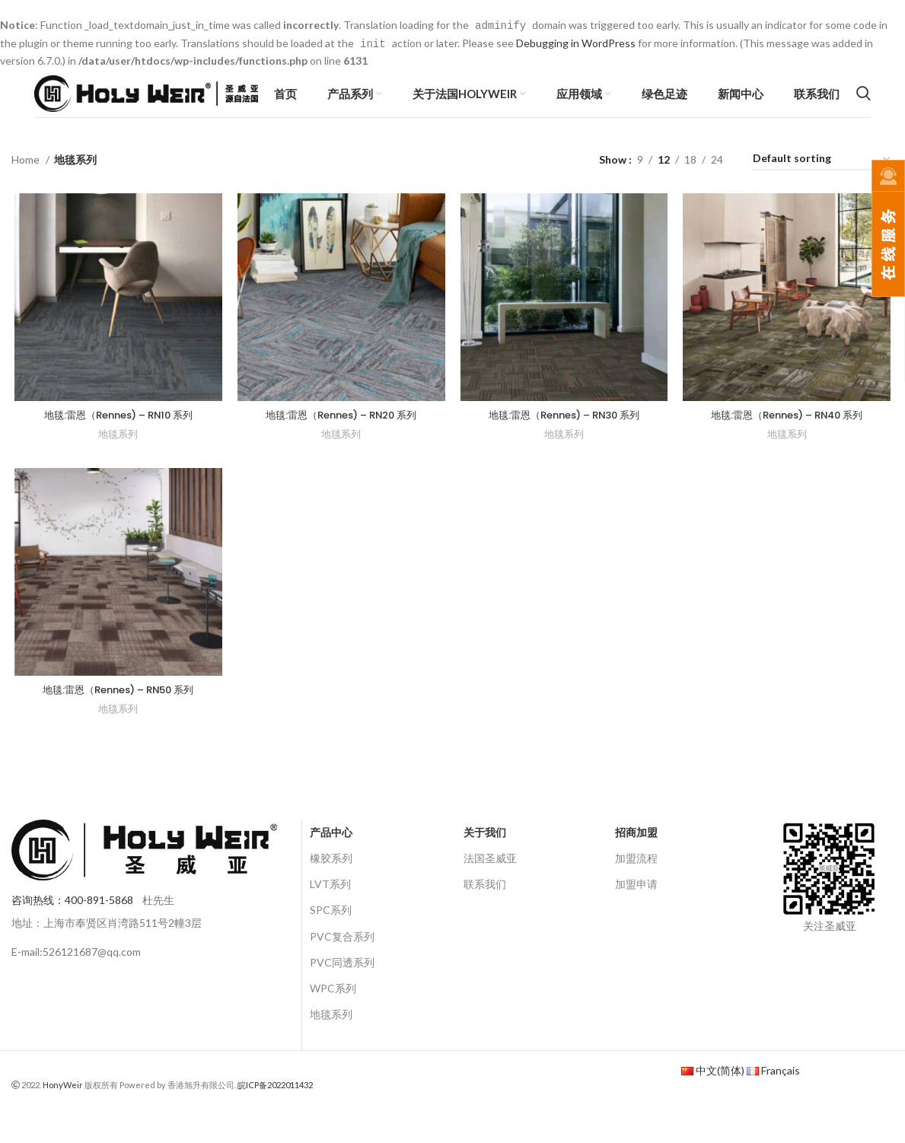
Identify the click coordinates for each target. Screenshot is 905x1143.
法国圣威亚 (490, 883)
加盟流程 (636, 883)
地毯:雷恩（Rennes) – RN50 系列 (116, 713)
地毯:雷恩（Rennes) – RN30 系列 (564, 435)
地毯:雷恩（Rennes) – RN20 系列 (340, 435)
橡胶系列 (331, 883)
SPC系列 (331, 934)
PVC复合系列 (342, 960)
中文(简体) (720, 1095)
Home (26, 177)
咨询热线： (72, 925)
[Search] (863, 102)
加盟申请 (636, 909)
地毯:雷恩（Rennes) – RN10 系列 (116, 435)
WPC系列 (333, 1013)
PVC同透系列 (342, 987)
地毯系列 (115, 455)
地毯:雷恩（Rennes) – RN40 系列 (789, 435)
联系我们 (485, 909)
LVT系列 (330, 909)
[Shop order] (822, 178)
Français (780, 1095)
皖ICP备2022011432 (275, 1109)
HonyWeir (63, 1109)
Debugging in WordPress (576, 42)
